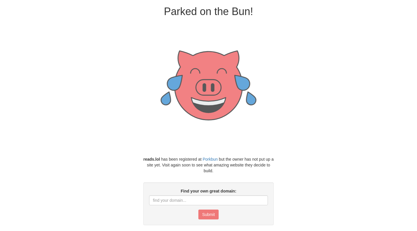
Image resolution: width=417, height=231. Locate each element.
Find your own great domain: (208, 191)
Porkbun (210, 159)
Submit (208, 214)
